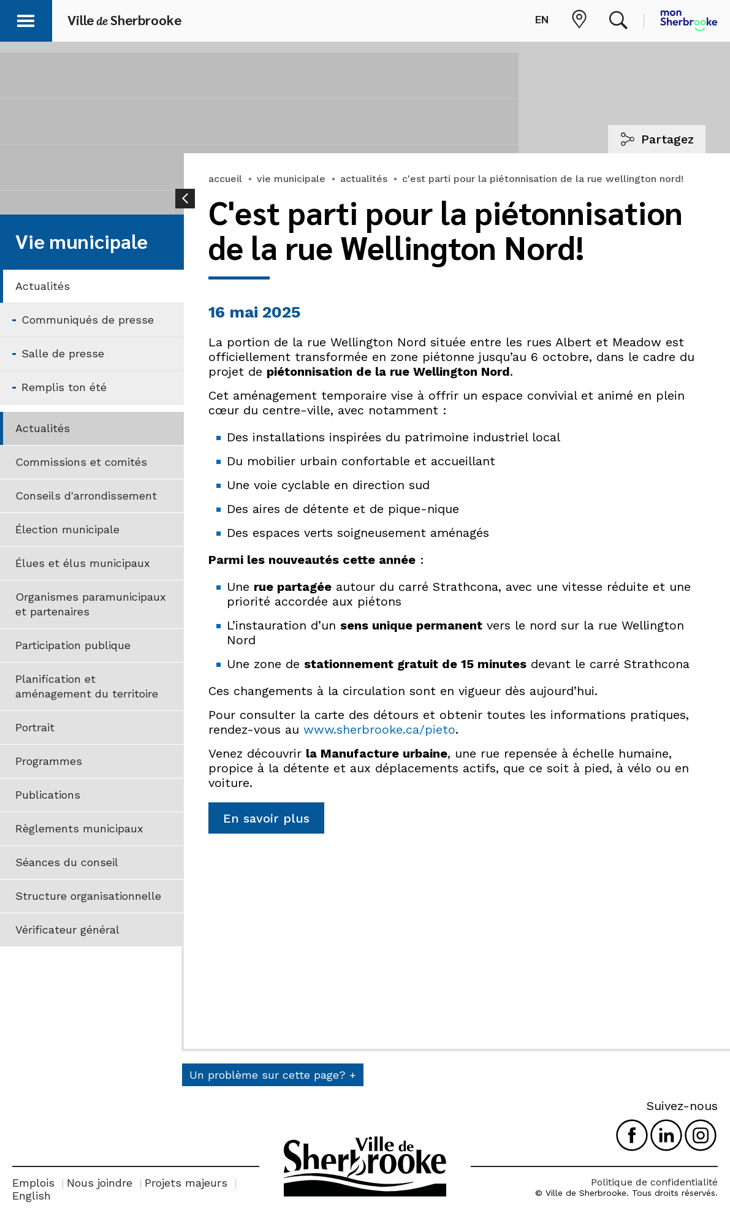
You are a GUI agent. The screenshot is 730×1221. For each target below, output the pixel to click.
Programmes (48, 761)
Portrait (35, 727)
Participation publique (73, 645)
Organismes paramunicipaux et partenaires (90, 604)
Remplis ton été (64, 387)
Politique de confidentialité (654, 1182)
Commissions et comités (81, 461)
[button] (25, 19)
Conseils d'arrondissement (86, 495)
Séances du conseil (66, 862)
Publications (47, 794)
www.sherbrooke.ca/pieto (379, 729)
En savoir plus (266, 818)
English (31, 1195)
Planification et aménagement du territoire (86, 686)
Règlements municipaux (79, 828)
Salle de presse (62, 353)
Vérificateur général (67, 929)
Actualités (42, 286)
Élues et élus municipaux (82, 563)
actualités (363, 178)
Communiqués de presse (87, 319)
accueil (225, 178)
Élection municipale (67, 529)
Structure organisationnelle (88, 895)
